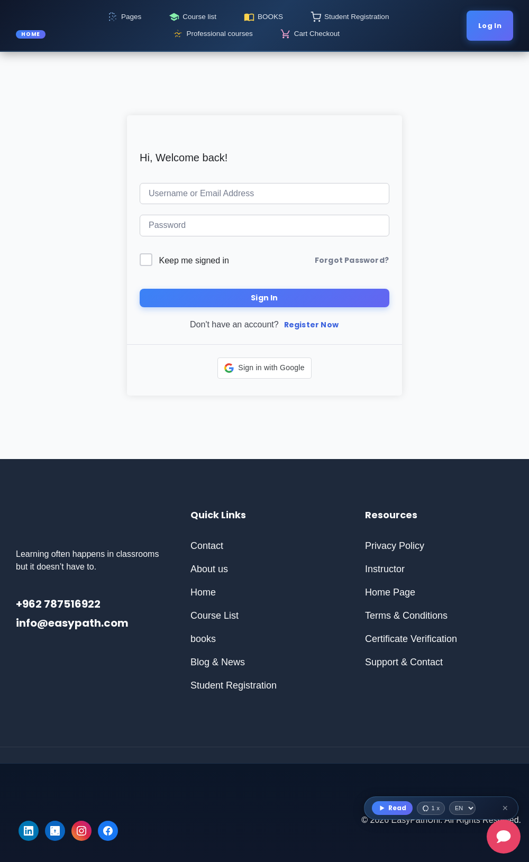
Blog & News (217, 662)
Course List (214, 615)
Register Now (311, 324)
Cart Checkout (317, 34)
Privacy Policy (394, 545)
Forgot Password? (352, 260)
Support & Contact (404, 662)
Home (203, 592)
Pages (131, 17)
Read (392, 807)
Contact (206, 545)
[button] (264, 368)
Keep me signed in (194, 260)
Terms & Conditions (406, 615)
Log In (489, 26)
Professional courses (219, 34)
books (203, 639)
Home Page (390, 592)
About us (209, 569)
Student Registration (356, 17)
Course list (199, 17)
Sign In (264, 297)
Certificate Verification (411, 639)
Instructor (385, 569)
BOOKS (270, 17)
